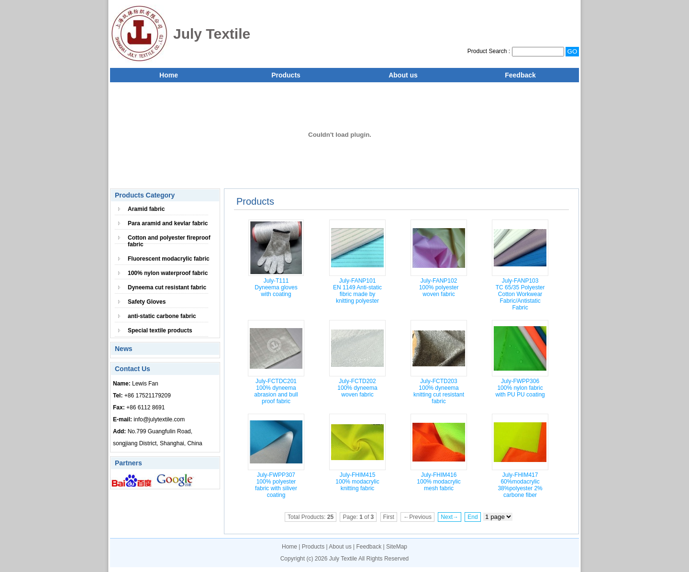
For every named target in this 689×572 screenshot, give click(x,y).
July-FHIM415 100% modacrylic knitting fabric (357, 482)
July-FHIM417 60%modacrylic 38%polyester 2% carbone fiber (520, 485)
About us (403, 75)
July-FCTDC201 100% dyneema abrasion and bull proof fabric (276, 391)
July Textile (343, 558)
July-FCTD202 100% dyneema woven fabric (357, 388)
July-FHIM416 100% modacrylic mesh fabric (438, 482)
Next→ (449, 517)
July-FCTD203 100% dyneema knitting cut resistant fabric (438, 391)
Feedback (520, 75)
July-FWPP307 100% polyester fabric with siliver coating (276, 485)
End (472, 517)
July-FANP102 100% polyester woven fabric (439, 287)
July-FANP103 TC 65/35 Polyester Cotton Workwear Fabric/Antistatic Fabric (520, 294)
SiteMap (396, 546)
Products (285, 75)
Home (168, 75)
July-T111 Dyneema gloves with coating (276, 287)
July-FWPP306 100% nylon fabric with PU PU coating (520, 388)
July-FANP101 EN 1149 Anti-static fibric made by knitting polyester (357, 290)
